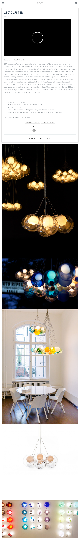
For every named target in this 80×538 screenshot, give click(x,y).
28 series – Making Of (11, 60)
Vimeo (31, 60)
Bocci (24, 60)
